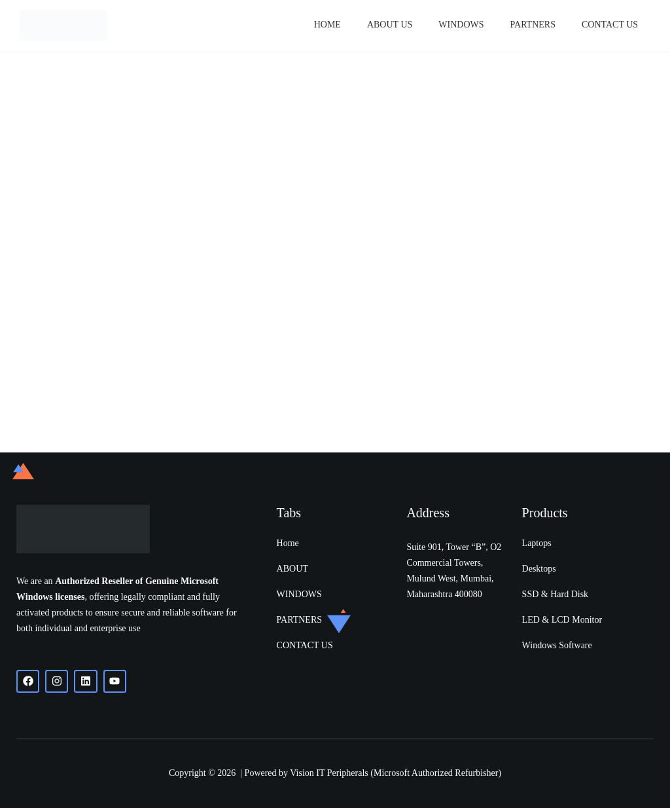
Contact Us (610, 24)
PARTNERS (532, 24)
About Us (389, 24)
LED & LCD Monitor (562, 620)
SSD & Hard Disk (555, 594)
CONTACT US (305, 645)
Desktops (539, 569)
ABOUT (292, 569)
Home (327, 24)
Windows (461, 24)
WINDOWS (299, 594)
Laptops (537, 543)
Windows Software (557, 645)
